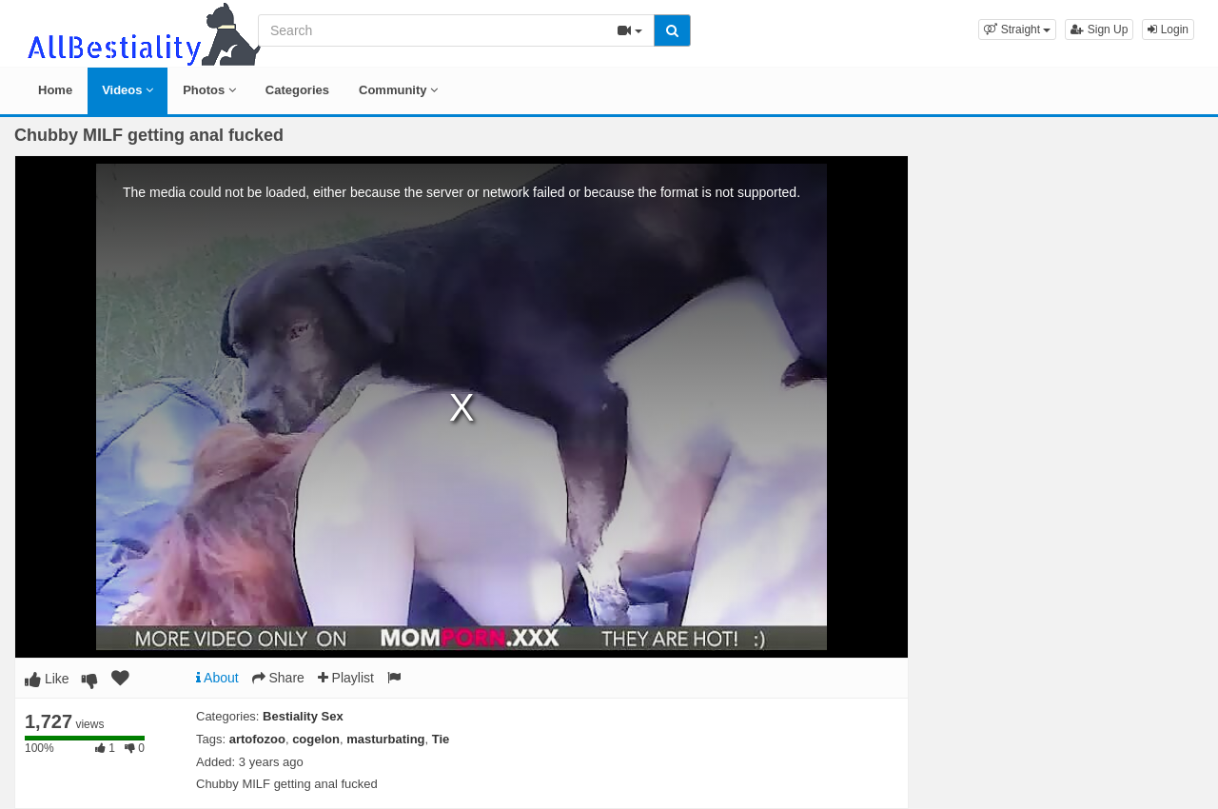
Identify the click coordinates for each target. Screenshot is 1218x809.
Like (47, 678)
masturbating (385, 739)
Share (278, 677)
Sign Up (1099, 29)
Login (1168, 29)
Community (398, 90)
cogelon (316, 739)
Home (55, 90)
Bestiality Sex (303, 716)
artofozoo (257, 739)
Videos (127, 90)
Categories (297, 90)
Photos (209, 90)
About (217, 677)
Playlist (346, 677)
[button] (1017, 29)
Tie (441, 739)
